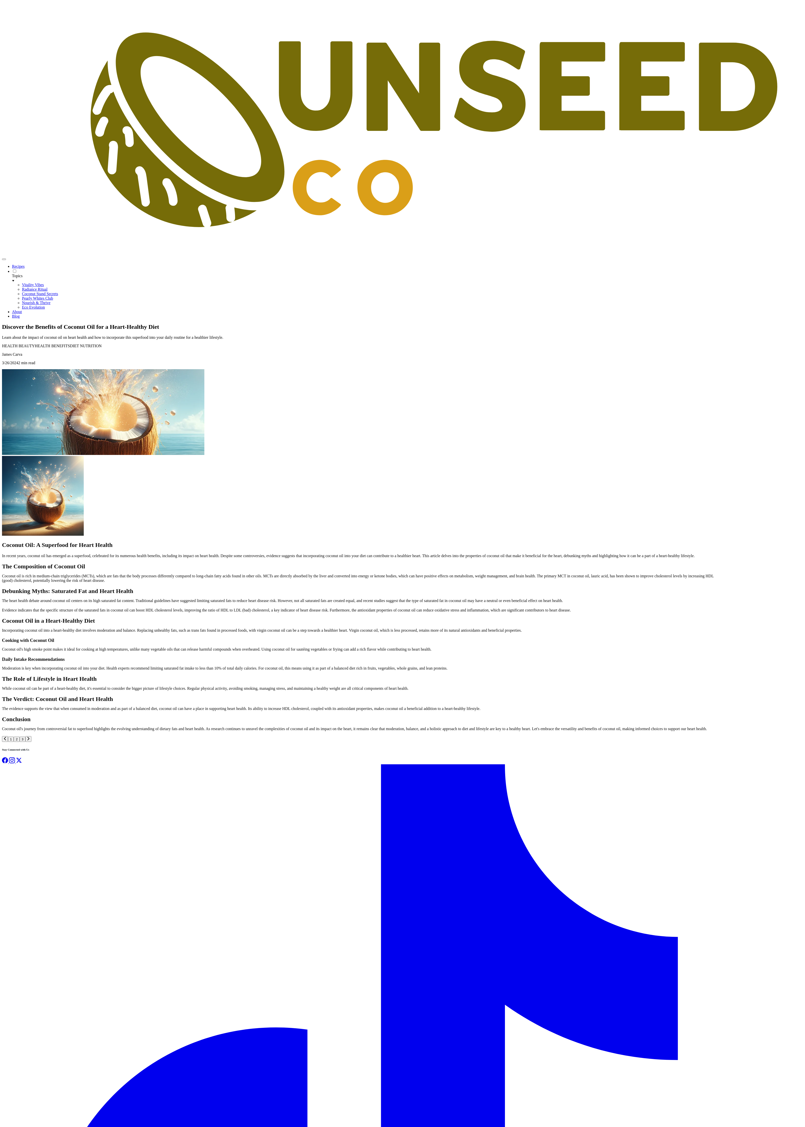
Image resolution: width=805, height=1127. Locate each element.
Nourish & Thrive (36, 303)
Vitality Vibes (33, 285)
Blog (16, 316)
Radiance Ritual (35, 289)
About (17, 312)
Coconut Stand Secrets (40, 294)
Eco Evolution (33, 307)
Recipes (18, 266)
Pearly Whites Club (37, 298)
